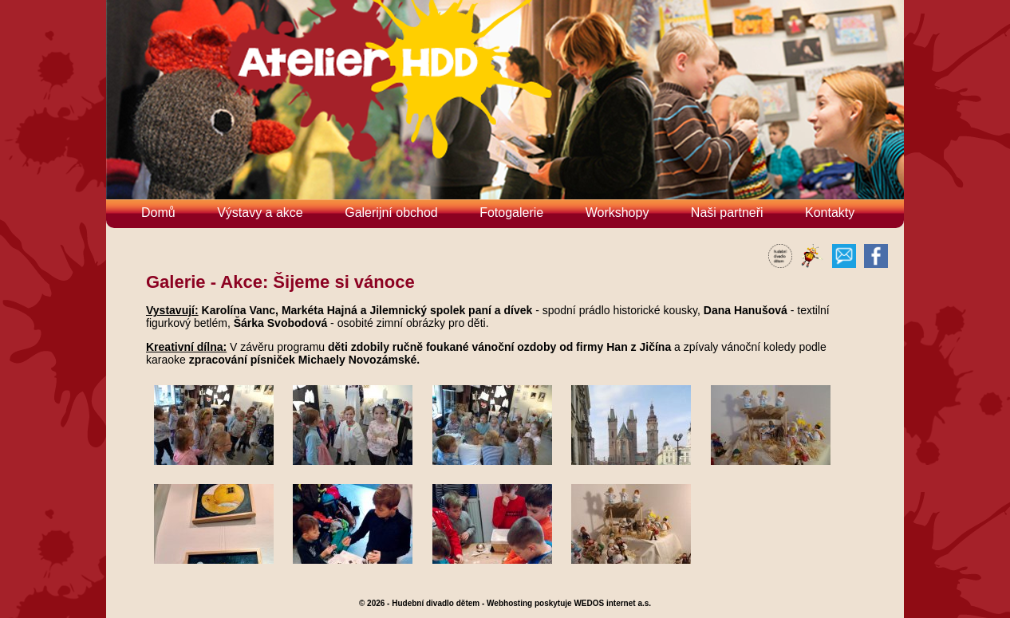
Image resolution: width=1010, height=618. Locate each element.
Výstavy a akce (260, 212)
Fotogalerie (511, 212)
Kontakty (829, 212)
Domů (158, 212)
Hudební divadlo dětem (435, 603)
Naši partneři (727, 212)
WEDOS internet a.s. (612, 603)
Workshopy (617, 212)
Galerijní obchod (391, 212)
